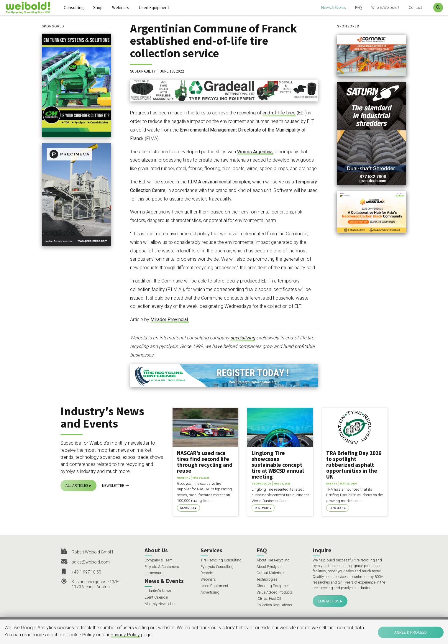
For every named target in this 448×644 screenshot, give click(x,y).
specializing (242, 338)
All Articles (76, 485)
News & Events (333, 7)
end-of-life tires (279, 113)
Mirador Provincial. (169, 319)
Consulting (74, 7)
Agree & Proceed (410, 632)
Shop (98, 7)
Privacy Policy (125, 635)
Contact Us (328, 601)
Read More (187, 508)
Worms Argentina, (255, 152)
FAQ (358, 7)
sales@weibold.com (91, 562)
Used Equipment (154, 7)
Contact (415, 7)
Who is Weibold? (385, 7)
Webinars (120, 7)
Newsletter (113, 485)
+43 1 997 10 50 (86, 572)
